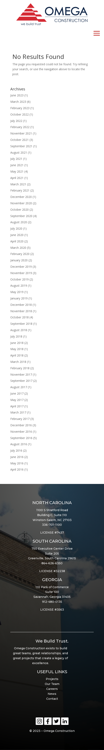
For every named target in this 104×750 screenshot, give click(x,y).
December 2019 (21, 267)
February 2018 (20, 368)
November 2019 (21, 273)
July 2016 (16, 450)
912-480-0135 (52, 602)
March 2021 (18, 184)
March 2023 (18, 102)
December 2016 (21, 425)
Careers (52, 689)
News (52, 694)
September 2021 (21, 146)
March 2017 (18, 412)
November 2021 (21, 133)
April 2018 (17, 355)
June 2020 (17, 235)
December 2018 (21, 305)
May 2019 (17, 292)
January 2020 (19, 260)
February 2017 (20, 419)
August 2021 (18, 152)
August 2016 (18, 444)
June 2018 (17, 343)
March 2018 (18, 362)
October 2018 (19, 317)
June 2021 (17, 165)
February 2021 (20, 190)
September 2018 (21, 324)
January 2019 (19, 298)
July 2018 (16, 336)
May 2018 (17, 349)
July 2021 (16, 159)
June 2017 (17, 393)
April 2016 (17, 469)
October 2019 (19, 279)
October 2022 (19, 114)
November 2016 (21, 431)
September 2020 (21, 216)
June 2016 (17, 457)
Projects (52, 679)
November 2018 (21, 311)
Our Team (52, 684)
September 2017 (21, 381)
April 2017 (17, 406)
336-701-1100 (52, 525)
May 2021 (17, 171)
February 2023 (20, 108)
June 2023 (17, 95)
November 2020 (21, 203)
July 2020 (16, 228)
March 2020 (18, 248)
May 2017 (17, 400)
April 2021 (17, 178)
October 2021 (19, 140)
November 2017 (21, 374)
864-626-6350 (52, 563)
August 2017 (18, 387)
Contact (52, 699)
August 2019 (18, 285)
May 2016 (17, 463)
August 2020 (18, 222)
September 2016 (21, 438)
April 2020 (17, 241)
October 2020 (19, 209)
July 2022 (16, 121)
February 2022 (20, 127)
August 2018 (18, 330)
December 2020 (21, 197)
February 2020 (20, 254)
